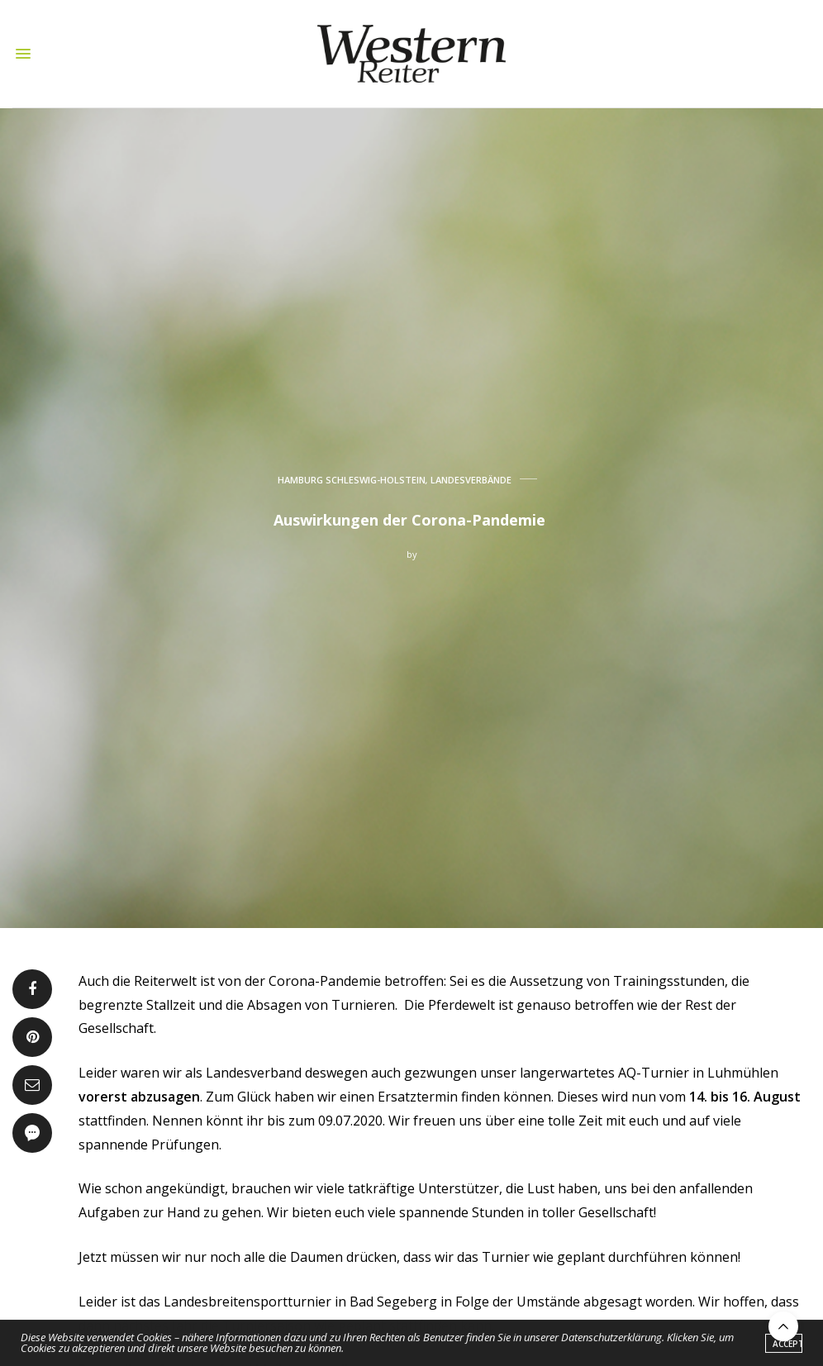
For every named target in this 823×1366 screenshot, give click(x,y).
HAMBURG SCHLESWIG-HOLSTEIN (352, 479)
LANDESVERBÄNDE (471, 479)
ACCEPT (787, 1345)
